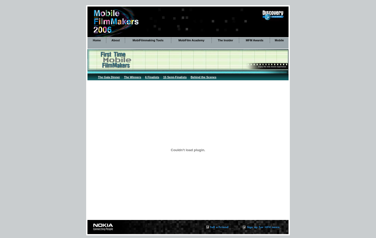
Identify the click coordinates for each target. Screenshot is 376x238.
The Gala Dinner (109, 77)
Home (97, 40)
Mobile (279, 40)
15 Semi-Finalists (175, 77)
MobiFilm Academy (191, 40)
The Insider (225, 40)
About (115, 40)
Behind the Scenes (203, 77)
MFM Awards (254, 40)
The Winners (132, 77)
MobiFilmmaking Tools (148, 40)
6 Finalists (152, 77)
